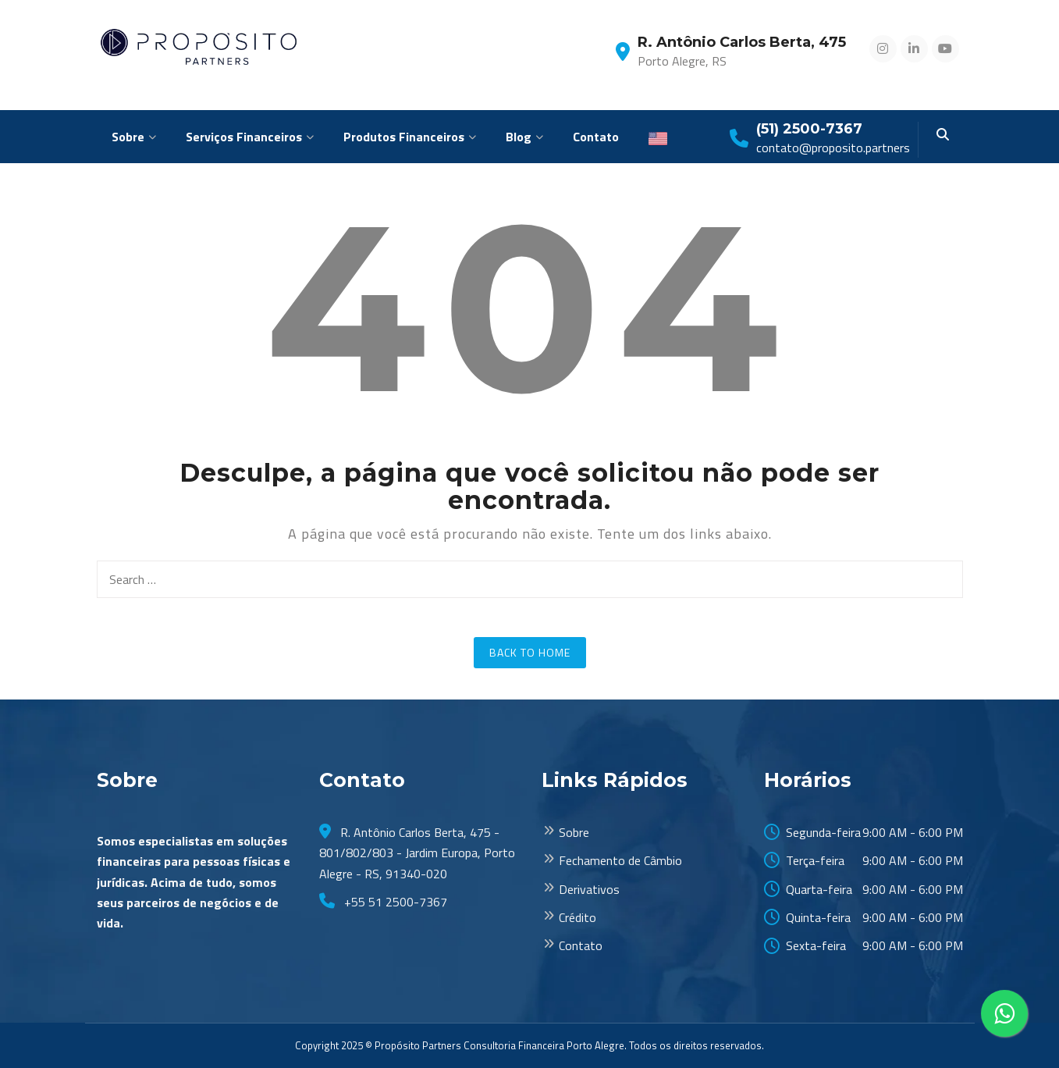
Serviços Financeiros (244, 136)
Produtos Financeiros (403, 136)
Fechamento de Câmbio (620, 860)
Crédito (577, 917)
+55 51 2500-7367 (394, 901)
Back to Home (529, 652)
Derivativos (589, 889)
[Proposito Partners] (199, 46)
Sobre (128, 136)
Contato (596, 136)
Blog (518, 136)
